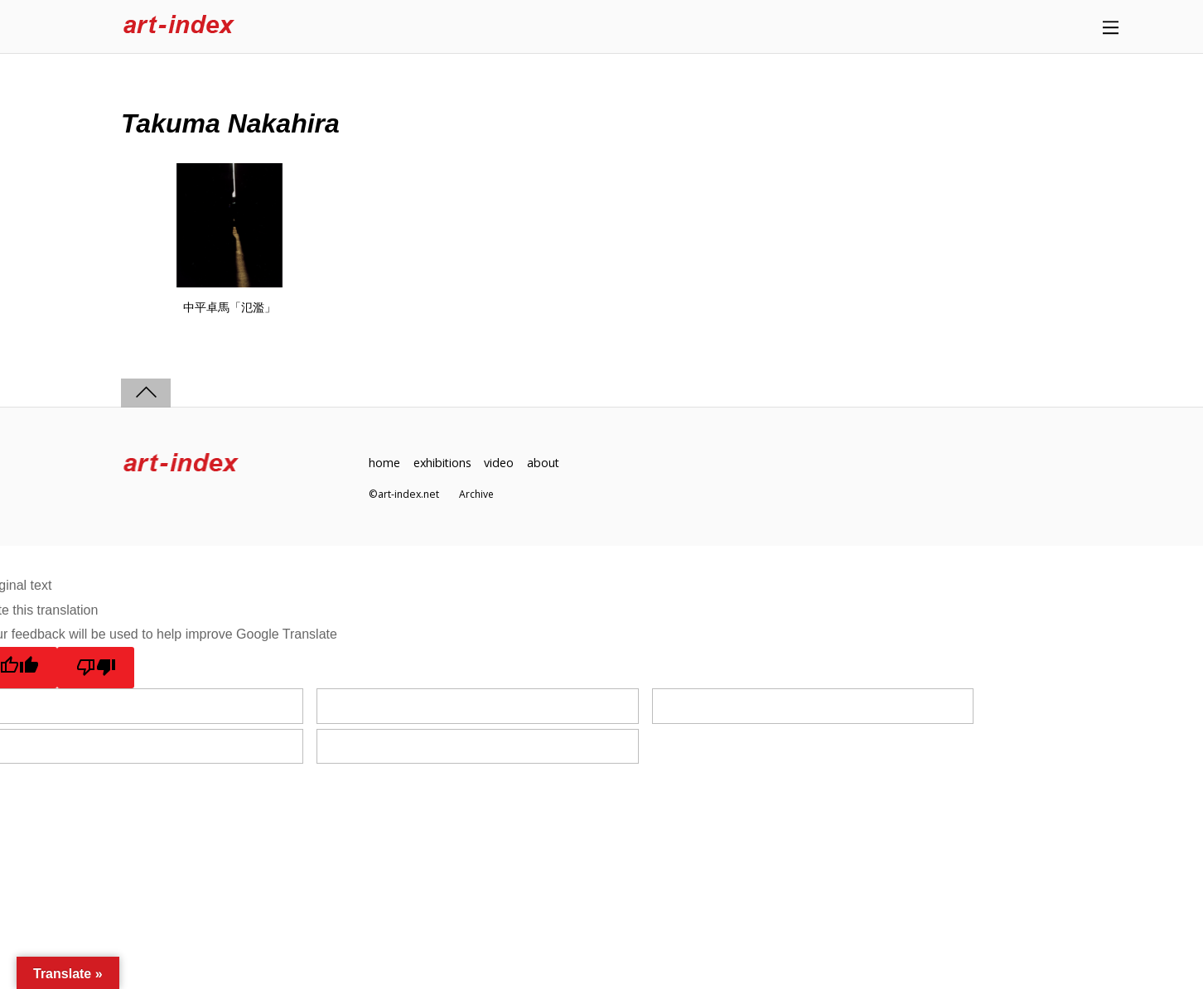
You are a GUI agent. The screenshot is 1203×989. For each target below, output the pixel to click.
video (500, 462)
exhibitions (443, 462)
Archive (477, 495)
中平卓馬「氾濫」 (229, 307)
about (545, 462)
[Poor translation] (96, 667)
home (384, 462)
